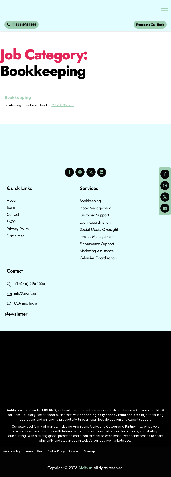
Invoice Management (96, 237)
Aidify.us (85, 468)
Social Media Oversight (99, 229)
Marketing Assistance (97, 251)
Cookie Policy (56, 451)
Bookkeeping (18, 97)
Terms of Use (33, 451)
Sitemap (89, 451)
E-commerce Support (97, 244)
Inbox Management (95, 208)
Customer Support (94, 215)
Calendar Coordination (98, 258)
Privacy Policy (11, 451)
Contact (74, 451)
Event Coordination (95, 222)
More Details (62, 104)
